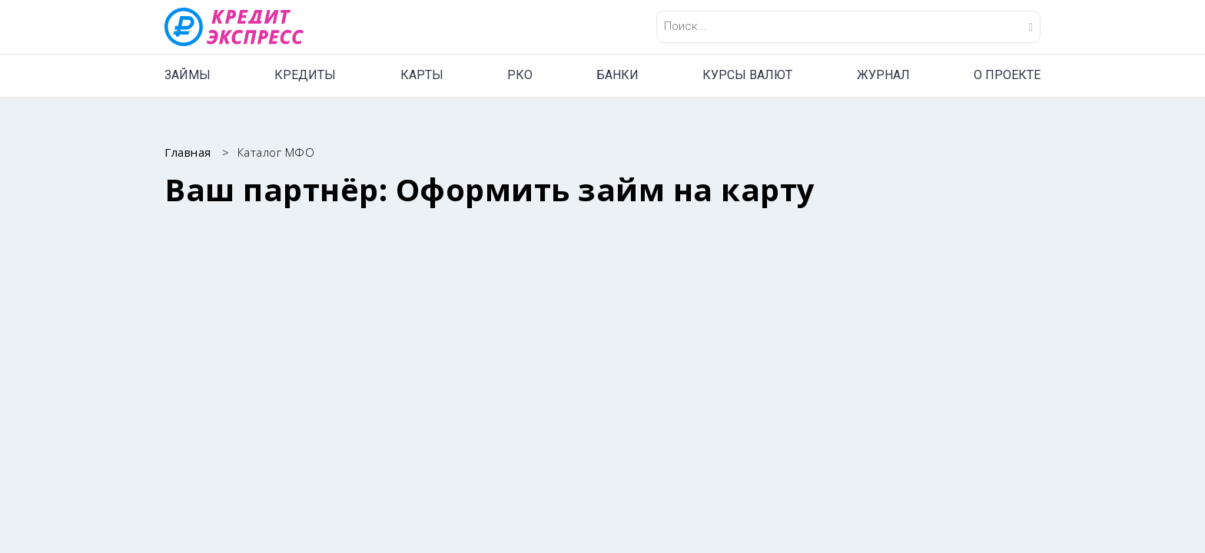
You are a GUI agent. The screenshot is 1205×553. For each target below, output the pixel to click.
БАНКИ (617, 75)
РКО (520, 75)
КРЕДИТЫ (305, 75)
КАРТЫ (421, 75)
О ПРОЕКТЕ (1007, 75)
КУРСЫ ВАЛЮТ (747, 75)
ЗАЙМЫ (187, 75)
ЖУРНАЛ (883, 75)
